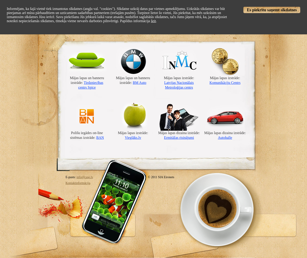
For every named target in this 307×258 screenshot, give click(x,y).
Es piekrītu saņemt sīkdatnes (272, 10)
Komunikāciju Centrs (225, 83)
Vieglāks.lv (133, 138)
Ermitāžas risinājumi (179, 138)
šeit (153, 21)
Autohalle (225, 138)
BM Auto (139, 83)
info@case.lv (84, 177)
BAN (100, 138)
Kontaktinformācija (78, 183)
